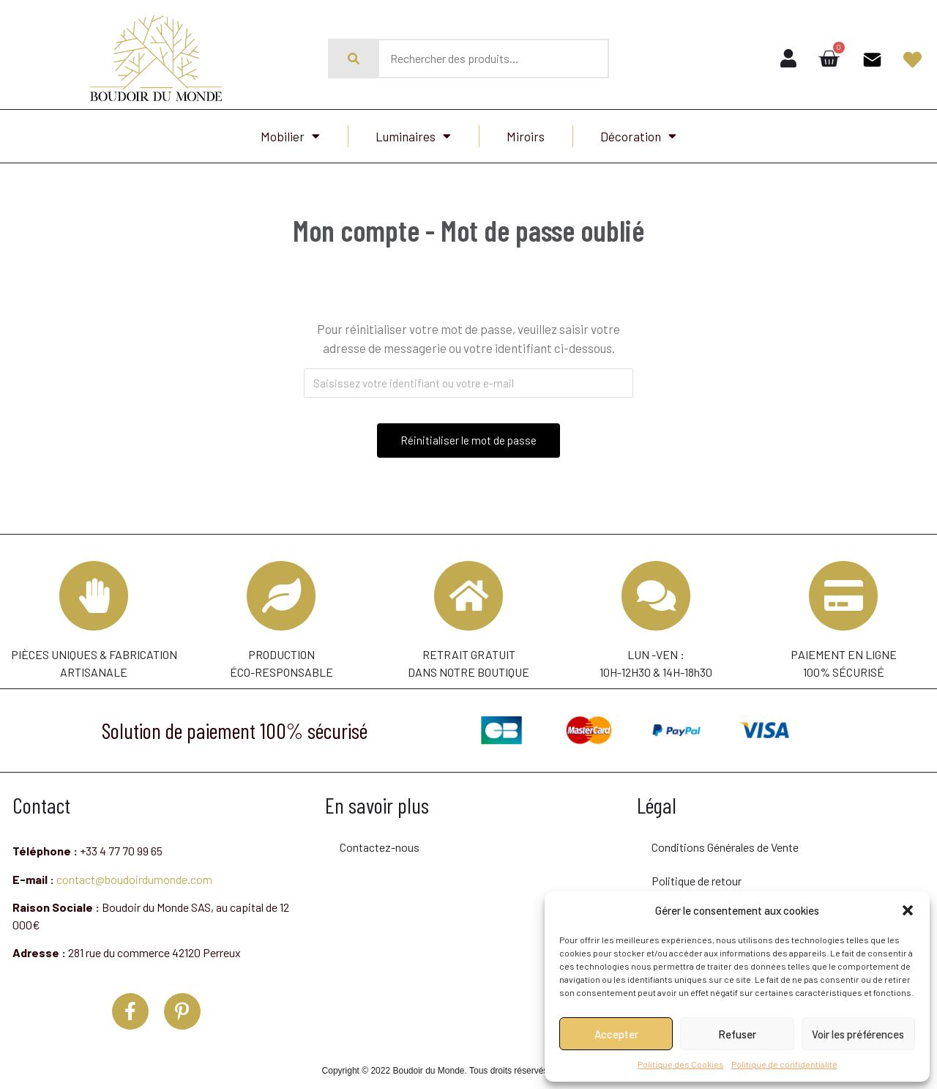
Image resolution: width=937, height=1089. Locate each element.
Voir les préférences (858, 1034)
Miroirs (526, 136)
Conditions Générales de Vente (725, 851)
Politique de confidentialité (784, 1064)
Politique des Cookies (681, 1064)
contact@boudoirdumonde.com (134, 883)
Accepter (616, 1034)
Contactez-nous (379, 851)
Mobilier (290, 135)
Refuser (737, 1034)
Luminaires (413, 135)
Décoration (638, 135)
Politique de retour (697, 885)
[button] (907, 910)
